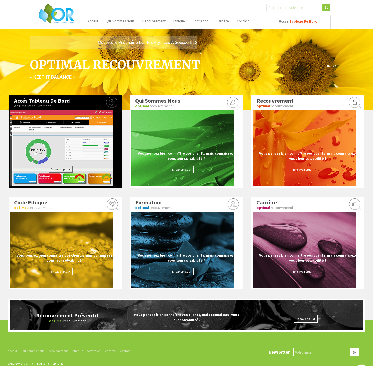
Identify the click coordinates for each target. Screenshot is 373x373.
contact (243, 21)
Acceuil (13, 351)
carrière (222, 21)
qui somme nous (33, 351)
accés (298, 21)
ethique (179, 21)
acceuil (93, 21)
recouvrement (154, 21)
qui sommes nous (120, 21)
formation (201, 21)
